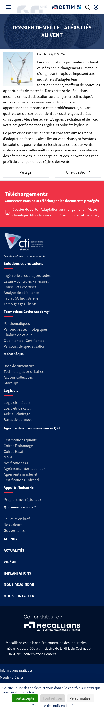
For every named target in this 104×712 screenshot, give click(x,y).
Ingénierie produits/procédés (27, 275)
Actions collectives (18, 377)
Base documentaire (19, 365)
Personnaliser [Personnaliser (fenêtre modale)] (80, 698)
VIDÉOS (10, 561)
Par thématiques (17, 323)
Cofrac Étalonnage (18, 445)
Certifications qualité (20, 440)
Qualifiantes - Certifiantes (24, 340)
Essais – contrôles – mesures (26, 281)
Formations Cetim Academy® (27, 311)
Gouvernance (14, 530)
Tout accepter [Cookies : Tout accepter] (25, 698)
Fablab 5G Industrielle (21, 298)
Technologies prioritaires (24, 371)
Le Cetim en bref (17, 519)
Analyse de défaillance (21, 292)
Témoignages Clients (20, 304)
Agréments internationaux (24, 468)
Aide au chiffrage (17, 413)
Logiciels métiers (17, 402)
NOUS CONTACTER (19, 596)
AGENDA (10, 538)
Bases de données (18, 419)
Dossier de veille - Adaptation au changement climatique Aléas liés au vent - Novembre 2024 (48, 212)
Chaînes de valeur (18, 334)
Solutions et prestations (23, 263)
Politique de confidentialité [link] (52, 706)
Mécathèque (14, 353)
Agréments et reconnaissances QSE (32, 428)
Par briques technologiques (26, 329)
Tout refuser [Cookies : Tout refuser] (52, 698)
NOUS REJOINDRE (19, 584)
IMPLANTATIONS (17, 573)
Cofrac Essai (13, 451)
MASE (8, 457)
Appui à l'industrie (19, 487)
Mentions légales (12, 677)
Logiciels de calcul (18, 408)
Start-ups (11, 382)
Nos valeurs (13, 524)
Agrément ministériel (20, 474)
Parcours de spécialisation (24, 346)
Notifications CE (16, 462)
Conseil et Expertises (20, 286)
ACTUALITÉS (14, 550)
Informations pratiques (16, 670)
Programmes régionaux (22, 499)
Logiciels (11, 390)
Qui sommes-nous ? (20, 507)
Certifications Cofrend (21, 480)
